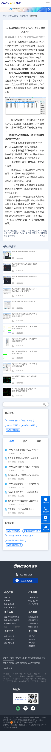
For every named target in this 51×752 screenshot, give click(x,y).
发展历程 (31, 639)
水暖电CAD (24, 16)
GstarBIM (7, 601)
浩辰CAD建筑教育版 (11, 617)
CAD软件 (37, 57)
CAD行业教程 (13, 16)
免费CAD (37, 674)
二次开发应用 (33, 604)
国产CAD (12, 676)
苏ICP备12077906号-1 (11, 720)
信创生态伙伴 (9, 636)
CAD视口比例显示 (28, 425)
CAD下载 (13, 727)
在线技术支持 (26, 581)
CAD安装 (6, 679)
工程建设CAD (33, 598)
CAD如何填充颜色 (13, 531)
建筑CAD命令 (27, 421)
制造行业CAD (33, 601)
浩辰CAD (7, 598)
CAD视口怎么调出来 (13, 545)
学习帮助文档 (33, 620)
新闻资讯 (31, 646)
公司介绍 (31, 636)
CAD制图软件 (28, 679)
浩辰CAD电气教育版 (11, 620)
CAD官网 (31, 219)
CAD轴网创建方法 (13, 430)
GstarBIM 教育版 (10, 623)
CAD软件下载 (17, 674)
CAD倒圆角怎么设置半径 (15, 540)
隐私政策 (14, 725)
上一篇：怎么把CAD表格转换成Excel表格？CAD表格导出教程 (14, 233)
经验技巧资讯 (33, 627)
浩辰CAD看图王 (10, 607)
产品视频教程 (33, 623)
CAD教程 (39, 54)
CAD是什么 (16, 679)
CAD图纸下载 (24, 681)
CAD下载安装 (12, 681)
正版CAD (11, 200)
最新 (39, 441)
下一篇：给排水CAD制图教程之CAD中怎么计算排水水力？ (36, 233)
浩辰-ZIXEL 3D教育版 (12, 627)
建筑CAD (21, 676)
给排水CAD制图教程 (36, 37)
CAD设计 (30, 676)
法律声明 (6, 725)
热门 (25, 441)
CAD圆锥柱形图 (12, 421)
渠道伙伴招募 (9, 643)
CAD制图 (26, 69)
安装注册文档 (33, 617)
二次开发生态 (9, 639)
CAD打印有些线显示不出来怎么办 (18, 536)
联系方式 (31, 643)
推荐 (12, 441)
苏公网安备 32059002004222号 (23, 722)
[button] (24, 9)
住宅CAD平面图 (12, 425)
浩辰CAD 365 (9, 604)
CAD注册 (35, 681)
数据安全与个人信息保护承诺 (29, 725)
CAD (4, 16)
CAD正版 (27, 674)
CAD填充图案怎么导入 (32, 531)
